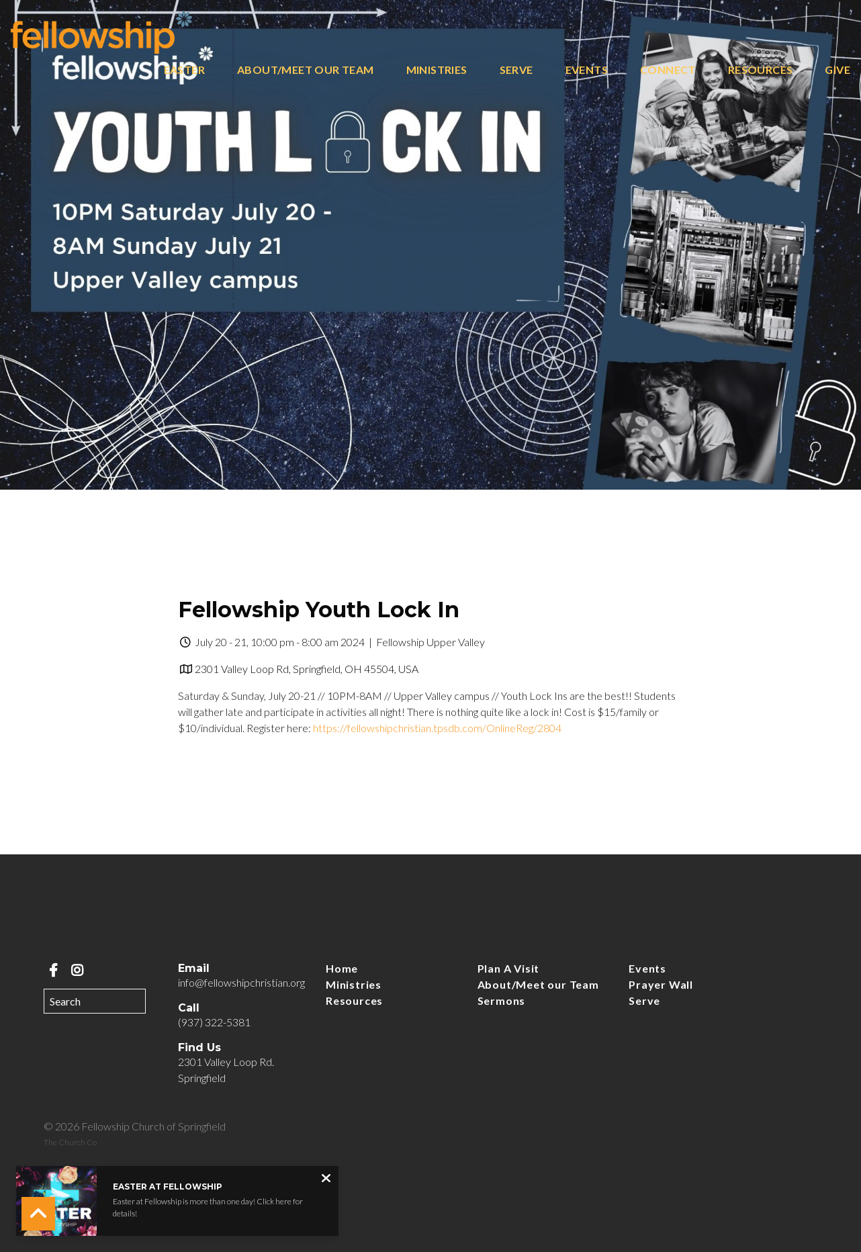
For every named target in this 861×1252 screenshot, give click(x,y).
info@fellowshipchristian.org (241, 982)
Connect (668, 70)
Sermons (502, 1000)
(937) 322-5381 (214, 1022)
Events (586, 70)
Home (342, 968)
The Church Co (70, 1142)
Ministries (436, 70)
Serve (516, 70)
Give (837, 70)
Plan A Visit (509, 968)
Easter (184, 70)
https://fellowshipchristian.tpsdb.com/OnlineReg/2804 (437, 727)
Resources (760, 70)
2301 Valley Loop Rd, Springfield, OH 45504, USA (306, 668)
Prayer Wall (661, 984)
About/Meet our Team (305, 70)
